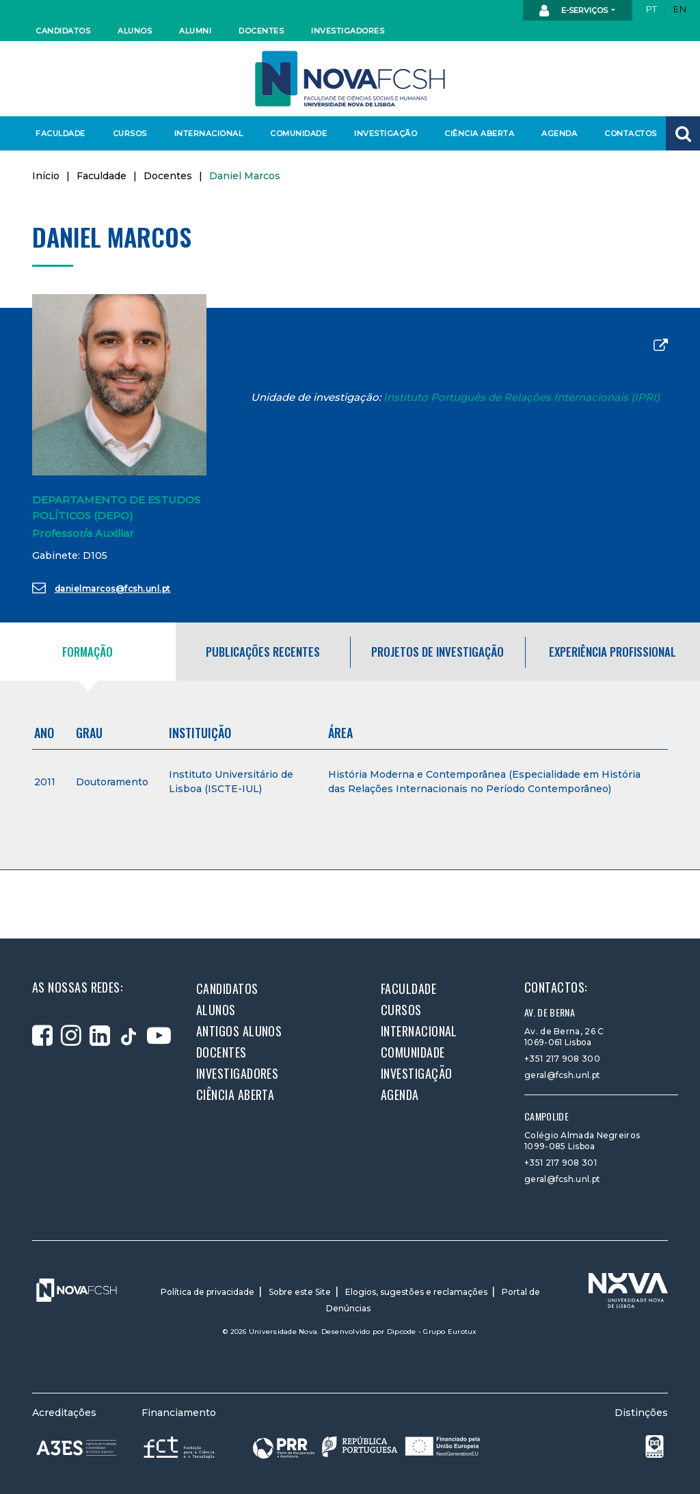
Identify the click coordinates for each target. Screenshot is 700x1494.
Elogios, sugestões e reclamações (416, 1292)
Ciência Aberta (478, 133)
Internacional (208, 133)
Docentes (261, 31)
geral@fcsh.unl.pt (562, 1075)
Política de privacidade (207, 1292)
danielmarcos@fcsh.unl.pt (101, 587)
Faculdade (60, 133)
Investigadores (347, 31)
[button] (683, 133)
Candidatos (63, 31)
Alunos (135, 31)
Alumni (195, 31)
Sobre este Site (300, 1292)
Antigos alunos (239, 1031)
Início (45, 176)
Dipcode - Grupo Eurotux (432, 1331)
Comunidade (298, 133)
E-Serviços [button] (574, 11)
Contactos (630, 133)
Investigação (385, 133)
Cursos (130, 133)
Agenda (559, 133)
